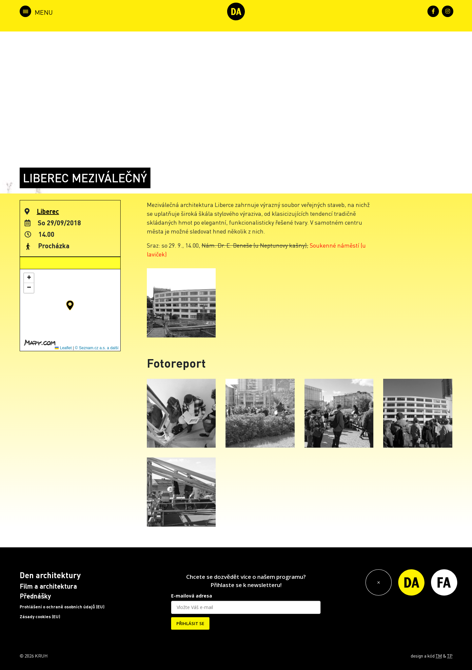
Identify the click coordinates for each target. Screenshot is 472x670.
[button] (70, 305)
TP (449, 656)
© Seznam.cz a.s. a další (97, 348)
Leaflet (63, 348)
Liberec (48, 211)
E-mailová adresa (191, 596)
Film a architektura (48, 586)
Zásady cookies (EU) (40, 616)
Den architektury (50, 575)
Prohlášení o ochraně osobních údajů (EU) (62, 606)
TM (439, 656)
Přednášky (35, 596)
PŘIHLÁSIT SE (190, 623)
